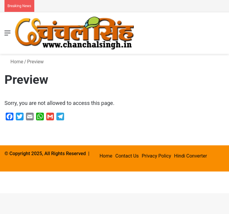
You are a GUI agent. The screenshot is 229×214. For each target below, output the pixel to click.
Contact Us (127, 156)
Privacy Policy (156, 156)
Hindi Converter (190, 156)
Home (13, 61)
